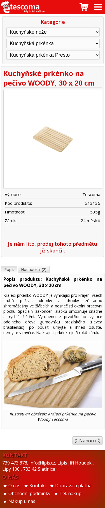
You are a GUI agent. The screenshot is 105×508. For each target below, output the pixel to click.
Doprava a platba (73, 485)
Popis (9, 269)
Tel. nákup (70, 493)
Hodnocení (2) (33, 269)
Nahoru (87, 441)
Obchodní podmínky (29, 493)
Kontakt (37, 485)
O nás (14, 485)
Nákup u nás (21, 501)
